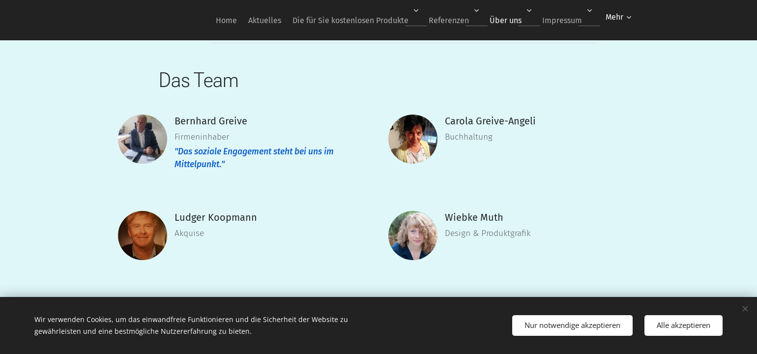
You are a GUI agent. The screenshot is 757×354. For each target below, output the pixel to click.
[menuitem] (200, 20)
